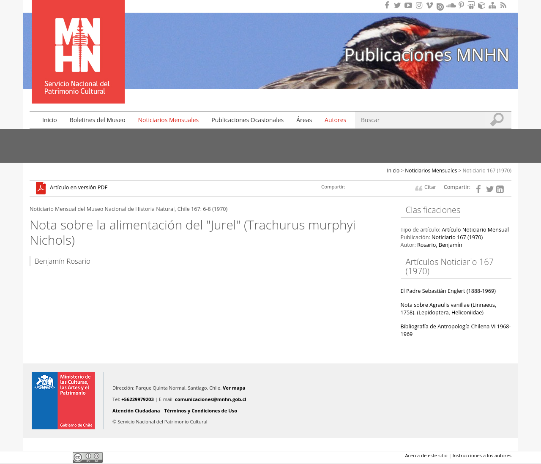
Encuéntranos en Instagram (420, 5)
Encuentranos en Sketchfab (483, 5)
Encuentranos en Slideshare (472, 5)
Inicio (49, 120)
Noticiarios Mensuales (168, 120)
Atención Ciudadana (136, 410)
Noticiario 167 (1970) (487, 170)
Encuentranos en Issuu (441, 6)
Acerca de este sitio (426, 455)
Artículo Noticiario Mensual (475, 229)
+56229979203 (137, 399)
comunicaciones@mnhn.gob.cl (210, 399)
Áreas (304, 120)
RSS (504, 5)
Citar (430, 187)
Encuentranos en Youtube (409, 5)
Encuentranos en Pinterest (462, 5)
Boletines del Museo (98, 120)
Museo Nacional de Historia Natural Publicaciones (78, 39)
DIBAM (77, 88)
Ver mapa (234, 388)
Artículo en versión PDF (78, 187)
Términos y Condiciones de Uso (201, 410)
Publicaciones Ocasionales (247, 120)
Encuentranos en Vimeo (431, 5)
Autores (335, 120)
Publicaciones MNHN (426, 54)
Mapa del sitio (494, 5)
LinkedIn (63, 457)
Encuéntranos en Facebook (388, 5)
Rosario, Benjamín (439, 244)
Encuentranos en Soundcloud (451, 5)
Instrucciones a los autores (482, 455)
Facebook (35, 457)
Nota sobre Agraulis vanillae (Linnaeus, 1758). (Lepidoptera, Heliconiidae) (449, 308)
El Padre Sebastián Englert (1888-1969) (448, 291)
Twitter (49, 457)
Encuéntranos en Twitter (399, 5)
